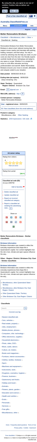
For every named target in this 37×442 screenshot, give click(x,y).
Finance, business (9, 376)
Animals (5, 386)
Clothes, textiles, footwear (11, 360)
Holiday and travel (8, 383)
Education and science (10, 393)
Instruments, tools (8, 370)
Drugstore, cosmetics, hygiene (13, 373)
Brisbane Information (8, 243)
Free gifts (5, 409)
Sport (4, 363)
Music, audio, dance (9, 347)
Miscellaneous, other (17, 37)
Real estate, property (10, 323)
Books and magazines (10, 353)
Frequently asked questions (18, 425)
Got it (5, 11)
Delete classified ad (11, 192)
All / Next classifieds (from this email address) (17, 108)
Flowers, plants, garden (10, 389)
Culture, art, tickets (9, 350)
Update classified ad (11, 195)
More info (14, 11)
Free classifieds (10, 435)
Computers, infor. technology (12, 333)
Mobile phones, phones (10, 330)
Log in (34, 29)
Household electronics (10, 340)
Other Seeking (23, 115)
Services (5, 406)
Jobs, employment (9, 327)
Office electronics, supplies (12, 337)
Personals (5, 403)
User (3, 104)
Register (27, 29)
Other (29, 37)
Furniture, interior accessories (13, 357)
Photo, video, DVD (9, 343)
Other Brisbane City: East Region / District (17, 296)
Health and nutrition (9, 396)
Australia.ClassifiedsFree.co (14, 22)
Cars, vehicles (7, 320)
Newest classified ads (10, 317)
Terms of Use (32, 425)
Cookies (25, 428)
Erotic (4, 399)
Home (7, 425)
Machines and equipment (11, 366)
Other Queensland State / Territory (15, 293)
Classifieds (4, 37)
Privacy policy (18, 428)
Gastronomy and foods (10, 380)
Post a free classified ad (16, 16)
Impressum (32, 428)
